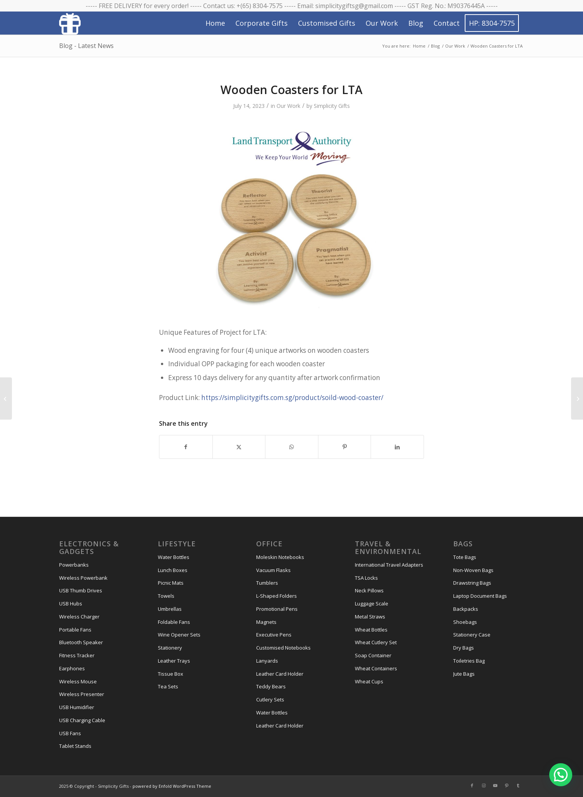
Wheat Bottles (371, 629)
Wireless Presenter (81, 694)
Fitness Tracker (76, 655)
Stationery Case (471, 634)
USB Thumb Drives (80, 590)
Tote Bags (464, 557)
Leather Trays (174, 660)
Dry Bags (463, 647)
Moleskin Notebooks (280, 557)
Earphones (72, 668)
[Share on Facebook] (185, 446)
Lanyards (267, 660)
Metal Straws (370, 616)
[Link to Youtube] (495, 785)
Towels (166, 595)
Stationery (170, 647)
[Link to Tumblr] (518, 785)
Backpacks (465, 608)
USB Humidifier (76, 707)
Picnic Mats (171, 582)
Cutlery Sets (270, 699)
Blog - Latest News (86, 45)
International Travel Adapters (389, 564)
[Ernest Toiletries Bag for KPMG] (6, 398)
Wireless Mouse (78, 681)
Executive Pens (274, 634)
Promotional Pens (277, 608)
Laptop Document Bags (480, 595)
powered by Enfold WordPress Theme (171, 786)
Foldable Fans (174, 621)
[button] (560, 774)
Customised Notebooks (283, 647)
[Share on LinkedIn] (397, 446)
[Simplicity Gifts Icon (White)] (70, 23)
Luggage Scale (371, 603)
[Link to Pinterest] (506, 785)
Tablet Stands (75, 745)
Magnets (266, 621)
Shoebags (465, 621)
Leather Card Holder (279, 673)
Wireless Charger (79, 616)
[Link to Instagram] (483, 785)
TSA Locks (366, 577)
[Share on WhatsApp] (291, 446)
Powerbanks (74, 564)
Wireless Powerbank (83, 577)
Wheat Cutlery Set (376, 642)
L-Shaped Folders (276, 595)
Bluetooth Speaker (81, 642)
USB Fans (70, 733)
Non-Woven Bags (473, 570)
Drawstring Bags (472, 582)
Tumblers (267, 582)
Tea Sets (168, 686)
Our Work (288, 105)
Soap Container (373, 655)
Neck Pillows (369, 590)
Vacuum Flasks (273, 570)
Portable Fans (75, 629)
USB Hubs (70, 603)
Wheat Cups (369, 681)
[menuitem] (215, 23)
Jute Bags (464, 673)
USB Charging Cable (82, 720)
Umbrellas (170, 608)
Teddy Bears (271, 686)
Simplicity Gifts (332, 105)
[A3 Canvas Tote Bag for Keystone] (577, 398)
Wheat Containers (376, 668)
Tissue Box (170, 673)
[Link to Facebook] (472, 785)
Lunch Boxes (172, 570)
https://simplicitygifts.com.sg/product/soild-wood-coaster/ (292, 397)
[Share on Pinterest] (344, 446)
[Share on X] (239, 446)
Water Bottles (173, 557)
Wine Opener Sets (179, 634)
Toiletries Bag (469, 660)
